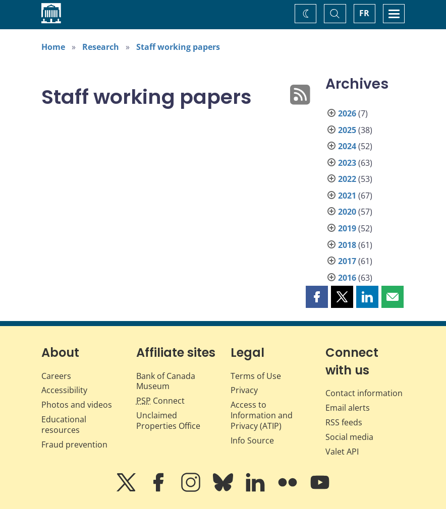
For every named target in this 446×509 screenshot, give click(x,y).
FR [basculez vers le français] (364, 13)
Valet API (342, 451)
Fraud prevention (74, 444)
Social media (349, 436)
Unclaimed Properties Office (168, 420)
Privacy (244, 390)
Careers (56, 375)
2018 (347, 244)
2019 (347, 228)
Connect (160, 400)
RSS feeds (343, 422)
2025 (347, 130)
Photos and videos (76, 404)
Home (53, 46)
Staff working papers (178, 46)
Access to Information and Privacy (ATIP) (262, 415)
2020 (347, 211)
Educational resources (63, 424)
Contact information (364, 393)
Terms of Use (256, 375)
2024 (347, 146)
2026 (347, 113)
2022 (347, 178)
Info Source (252, 440)
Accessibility (64, 390)
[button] (317, 297)
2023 (347, 162)
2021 (347, 195)
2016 (347, 277)
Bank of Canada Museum (165, 381)
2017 (347, 261)
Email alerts (347, 407)
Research (100, 46)
